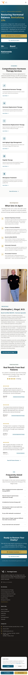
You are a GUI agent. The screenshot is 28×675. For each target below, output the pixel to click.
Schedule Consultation (14, 552)
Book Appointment (5, 617)
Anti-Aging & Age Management (7, 595)
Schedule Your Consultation (14, 36)
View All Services (14, 191)
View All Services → (5, 601)
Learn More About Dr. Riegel (9, 352)
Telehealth (3, 619)
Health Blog (3, 613)
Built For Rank (13, 668)
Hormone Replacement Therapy (7, 591)
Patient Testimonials (5, 611)
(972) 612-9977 (5, 628)
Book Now (21, 672)
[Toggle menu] (26, 2)
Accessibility (21, 664)
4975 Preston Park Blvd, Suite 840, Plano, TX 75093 (12, 626)
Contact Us (3, 615)
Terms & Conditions (14, 664)
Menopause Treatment (5, 599)
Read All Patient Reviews (14, 460)
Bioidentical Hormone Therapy (7, 590)
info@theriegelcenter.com (7, 631)
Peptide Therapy (4, 597)
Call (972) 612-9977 (14, 40)
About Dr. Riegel (4, 609)
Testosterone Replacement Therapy (8, 593)
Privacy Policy (7, 664)
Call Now (7, 672)
